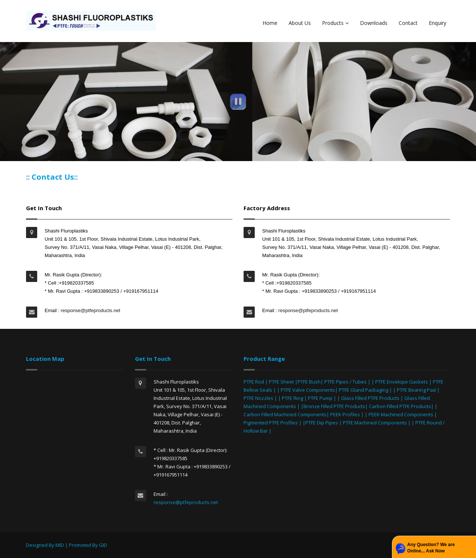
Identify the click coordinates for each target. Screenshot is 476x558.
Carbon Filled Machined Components (285, 414)
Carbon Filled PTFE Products (400, 406)
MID (59, 545)
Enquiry (437, 22)
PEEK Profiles (345, 414)
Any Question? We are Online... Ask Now (431, 548)
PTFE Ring (292, 398)
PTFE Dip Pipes (321, 422)
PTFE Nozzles (258, 398)
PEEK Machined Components (401, 414)
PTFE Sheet (281, 381)
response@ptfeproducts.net (90, 310)
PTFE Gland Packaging (363, 390)
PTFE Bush (309, 381)
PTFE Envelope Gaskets (401, 381)
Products (335, 22)
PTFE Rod (254, 381)
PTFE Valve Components (308, 390)
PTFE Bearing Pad (416, 390)
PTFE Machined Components (375, 422)
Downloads (373, 22)
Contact (408, 22)
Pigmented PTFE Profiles (271, 422)
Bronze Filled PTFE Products (334, 406)
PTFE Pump (320, 398)
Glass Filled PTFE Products (370, 398)
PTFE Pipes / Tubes (345, 381)
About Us (300, 22)
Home (270, 22)
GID (103, 545)
